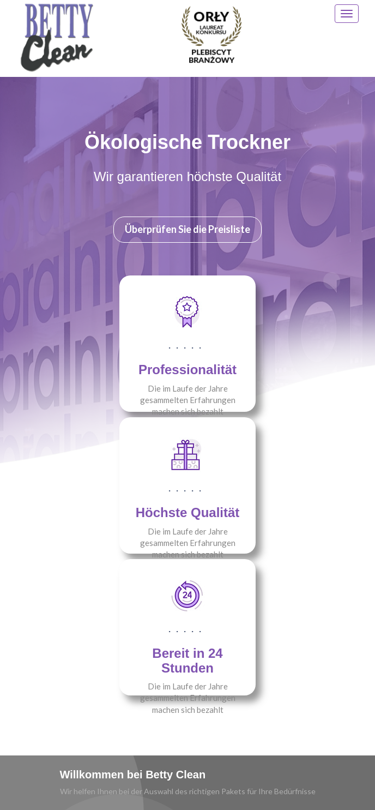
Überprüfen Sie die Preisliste (187, 229)
